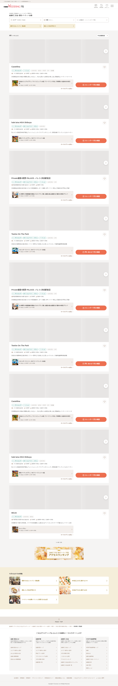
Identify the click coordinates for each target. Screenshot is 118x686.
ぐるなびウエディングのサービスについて (84, 678)
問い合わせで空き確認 (91, 252)
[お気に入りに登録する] (105, 67)
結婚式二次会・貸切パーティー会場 (41, 626)
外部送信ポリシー (49, 678)
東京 (53, 626)
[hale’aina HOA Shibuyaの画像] (59, 107)
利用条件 (28, 678)
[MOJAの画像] (59, 497)
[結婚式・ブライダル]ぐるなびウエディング (19, 626)
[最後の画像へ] (106, 51)
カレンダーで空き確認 (91, 85)
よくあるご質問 (100, 678)
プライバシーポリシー (37, 678)
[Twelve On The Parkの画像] (59, 218)
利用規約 (22, 678)
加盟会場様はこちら (60, 678)
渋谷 (70, 626)
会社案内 (16, 678)
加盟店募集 (69, 678)
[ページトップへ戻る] (59, 620)
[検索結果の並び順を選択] (102, 35)
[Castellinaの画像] (59, 51)
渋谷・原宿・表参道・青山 (61, 626)
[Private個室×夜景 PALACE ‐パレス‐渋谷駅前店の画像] (59, 163)
